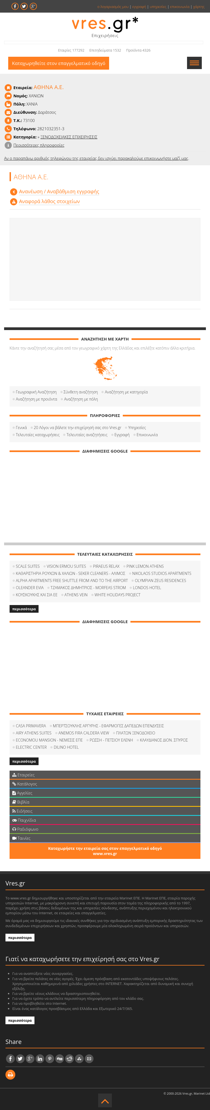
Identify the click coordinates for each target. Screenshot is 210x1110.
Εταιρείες (23, 774)
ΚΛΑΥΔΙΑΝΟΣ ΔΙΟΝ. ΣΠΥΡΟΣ (164, 740)
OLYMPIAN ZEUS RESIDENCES (160, 580)
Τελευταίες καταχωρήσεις (38, 434)
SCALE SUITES (28, 566)
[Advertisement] (105, 259)
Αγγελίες (22, 793)
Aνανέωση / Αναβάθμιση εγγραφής (59, 191)
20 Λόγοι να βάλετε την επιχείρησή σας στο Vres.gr (77, 427)
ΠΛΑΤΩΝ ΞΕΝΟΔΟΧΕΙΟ (135, 733)
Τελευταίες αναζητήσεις (86, 434)
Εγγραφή (122, 434)
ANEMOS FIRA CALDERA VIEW (84, 733)
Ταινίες (21, 838)
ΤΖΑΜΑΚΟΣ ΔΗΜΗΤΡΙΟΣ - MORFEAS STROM (88, 587)
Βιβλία (20, 802)
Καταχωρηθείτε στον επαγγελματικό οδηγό (58, 63)
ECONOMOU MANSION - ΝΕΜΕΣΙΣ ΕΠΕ (49, 740)
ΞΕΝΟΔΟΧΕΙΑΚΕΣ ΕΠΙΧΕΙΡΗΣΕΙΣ (68, 137)
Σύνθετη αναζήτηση (81, 391)
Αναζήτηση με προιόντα (36, 399)
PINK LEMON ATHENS (145, 566)
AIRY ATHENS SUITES (33, 733)
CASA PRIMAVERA (31, 725)
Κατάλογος (24, 784)
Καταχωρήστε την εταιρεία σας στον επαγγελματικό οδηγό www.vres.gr (105, 851)
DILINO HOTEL (66, 747)
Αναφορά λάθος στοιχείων (49, 201)
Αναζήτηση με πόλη (81, 399)
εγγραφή (139, 6)
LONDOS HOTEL (147, 587)
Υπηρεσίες (137, 427)
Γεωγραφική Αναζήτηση (36, 391)
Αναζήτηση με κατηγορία (126, 391)
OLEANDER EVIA (29, 587)
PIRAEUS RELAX (106, 566)
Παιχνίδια (24, 820)
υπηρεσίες (158, 6)
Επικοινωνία (147, 434)
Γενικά (21, 427)
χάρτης (199, 6)
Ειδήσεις (22, 811)
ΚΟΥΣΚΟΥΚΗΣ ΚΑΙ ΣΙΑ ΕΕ (36, 594)
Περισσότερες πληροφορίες (39, 145)
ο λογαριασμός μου (113, 6)
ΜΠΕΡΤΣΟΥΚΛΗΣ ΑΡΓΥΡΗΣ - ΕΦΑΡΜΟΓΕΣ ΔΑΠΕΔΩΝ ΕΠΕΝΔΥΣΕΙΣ (108, 725)
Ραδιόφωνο (25, 829)
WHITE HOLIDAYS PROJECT (118, 594)
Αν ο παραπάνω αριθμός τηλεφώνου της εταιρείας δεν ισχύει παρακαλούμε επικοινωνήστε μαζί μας (96, 158)
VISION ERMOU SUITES (66, 566)
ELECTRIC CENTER (31, 747)
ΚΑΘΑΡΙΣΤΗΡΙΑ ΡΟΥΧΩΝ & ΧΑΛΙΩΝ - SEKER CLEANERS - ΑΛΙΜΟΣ (70, 573)
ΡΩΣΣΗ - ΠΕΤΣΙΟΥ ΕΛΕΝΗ (111, 740)
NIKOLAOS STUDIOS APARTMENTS (161, 573)
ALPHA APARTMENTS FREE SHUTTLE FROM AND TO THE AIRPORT (72, 580)
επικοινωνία (179, 6)
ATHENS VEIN (76, 594)
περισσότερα (24, 608)
